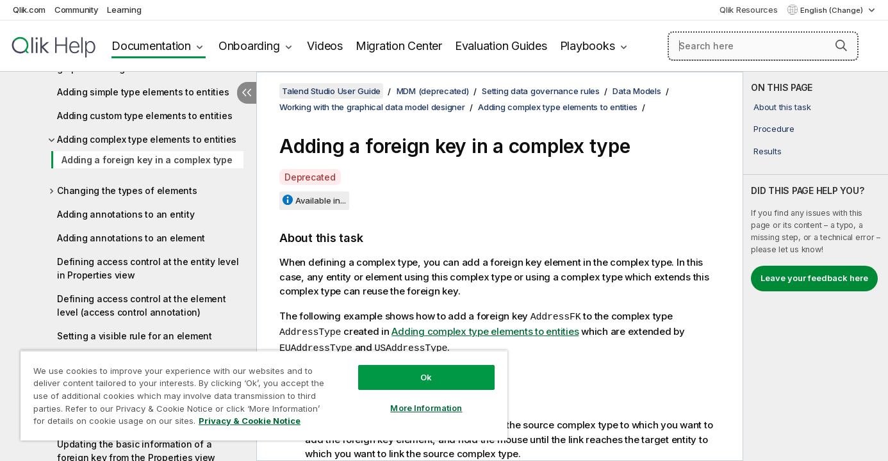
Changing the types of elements (127, 190)
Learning (124, 9)
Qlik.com (29, 9)
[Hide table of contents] (246, 93)
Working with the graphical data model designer (372, 107)
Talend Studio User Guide (331, 91)
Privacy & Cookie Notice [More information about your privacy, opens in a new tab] (249, 421)
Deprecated (310, 177)
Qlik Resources (748, 9)
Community (76, 9)
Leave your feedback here (814, 278)
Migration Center (399, 46)
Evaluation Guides (501, 46)
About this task (781, 107)
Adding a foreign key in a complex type (147, 159)
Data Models (637, 91)
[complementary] (815, 266)
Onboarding (249, 46)
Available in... (320, 200)
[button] (841, 45)
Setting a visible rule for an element (134, 335)
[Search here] (763, 46)
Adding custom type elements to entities (144, 115)
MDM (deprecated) (433, 91)
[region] (264, 395)
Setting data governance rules (541, 91)
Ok (426, 377)
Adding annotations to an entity (125, 214)
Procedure (773, 129)
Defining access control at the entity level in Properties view (147, 268)
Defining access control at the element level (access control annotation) (141, 305)
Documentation (151, 46)
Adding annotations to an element (131, 237)
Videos (325, 46)
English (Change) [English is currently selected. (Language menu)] (832, 10)
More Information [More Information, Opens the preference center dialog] (426, 408)
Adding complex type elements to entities (146, 139)
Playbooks (587, 46)
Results (767, 151)
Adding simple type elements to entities (143, 91)
